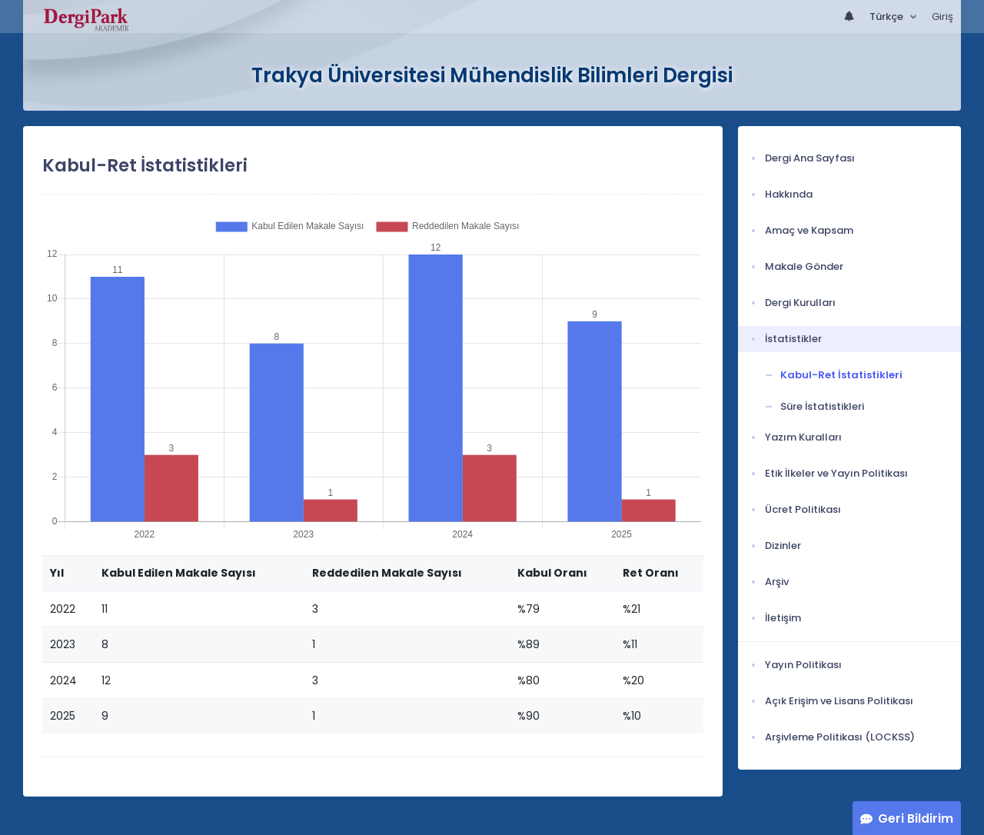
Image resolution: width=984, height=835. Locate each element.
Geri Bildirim (915, 818)
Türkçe (887, 16)
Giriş (942, 16)
